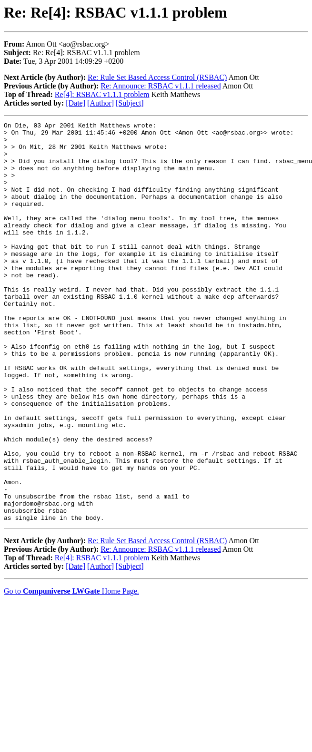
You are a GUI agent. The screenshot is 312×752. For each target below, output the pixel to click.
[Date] (75, 103)
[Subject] (130, 103)
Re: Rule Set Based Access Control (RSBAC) (157, 77)
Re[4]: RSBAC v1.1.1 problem (102, 94)
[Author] (100, 103)
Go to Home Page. (71, 671)
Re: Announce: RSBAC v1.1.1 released (161, 86)
